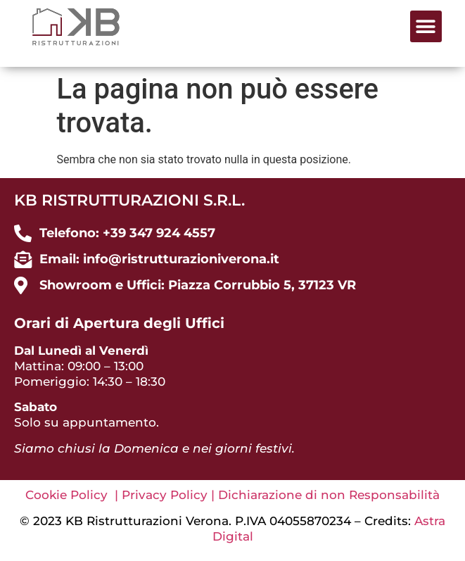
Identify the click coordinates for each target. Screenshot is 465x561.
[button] (426, 26)
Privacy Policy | (170, 495)
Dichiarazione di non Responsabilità (329, 495)
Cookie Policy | (73, 495)
